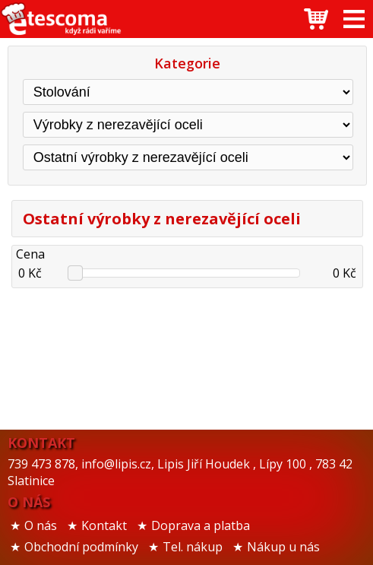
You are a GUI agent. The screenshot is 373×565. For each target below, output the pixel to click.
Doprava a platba (200, 525)
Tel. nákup (193, 546)
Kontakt (104, 525)
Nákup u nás (283, 546)
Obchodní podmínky (81, 546)
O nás (40, 525)
